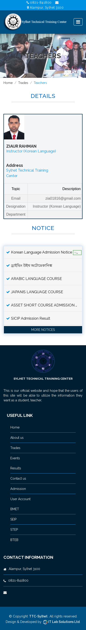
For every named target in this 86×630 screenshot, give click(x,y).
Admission (18, 489)
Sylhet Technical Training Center (43, 378)
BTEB (14, 540)
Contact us (18, 478)
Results (15, 468)
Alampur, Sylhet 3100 (45, 7)
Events (15, 458)
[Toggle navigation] (78, 22)
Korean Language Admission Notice (44, 252)
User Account (20, 499)
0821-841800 (39, 2)
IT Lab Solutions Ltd (61, 622)
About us (17, 437)
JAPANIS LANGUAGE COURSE (34, 292)
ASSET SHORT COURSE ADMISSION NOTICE (44, 305)
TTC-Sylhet (38, 616)
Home (8, 83)
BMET (14, 509)
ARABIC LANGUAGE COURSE (34, 279)
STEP (14, 529)
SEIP (13, 519)
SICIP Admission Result (28, 318)
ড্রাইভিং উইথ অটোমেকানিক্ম (29, 265)
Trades (23, 83)
